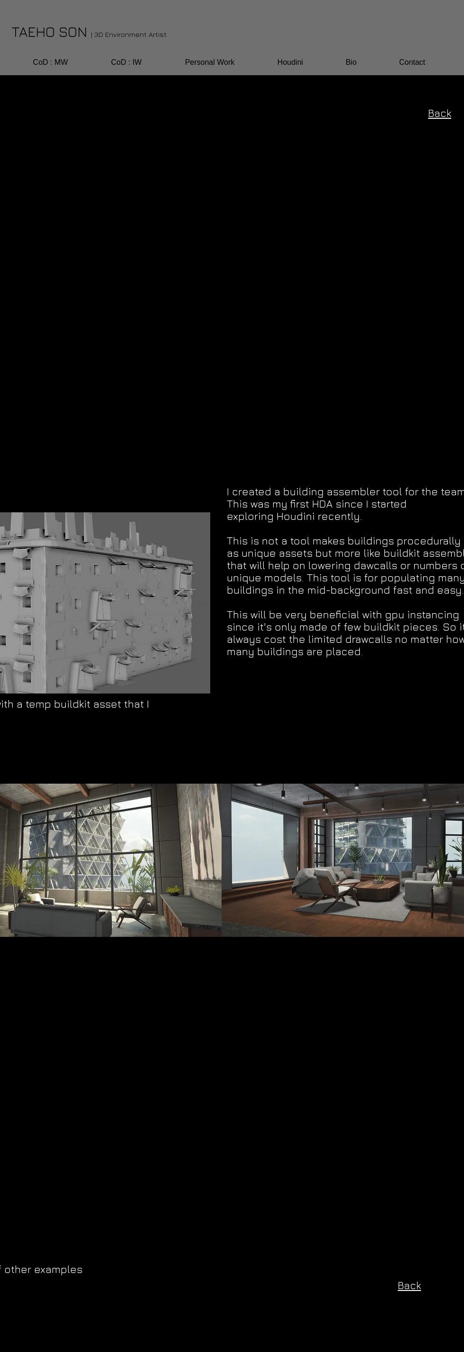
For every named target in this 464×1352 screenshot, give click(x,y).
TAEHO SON (89, 31)
